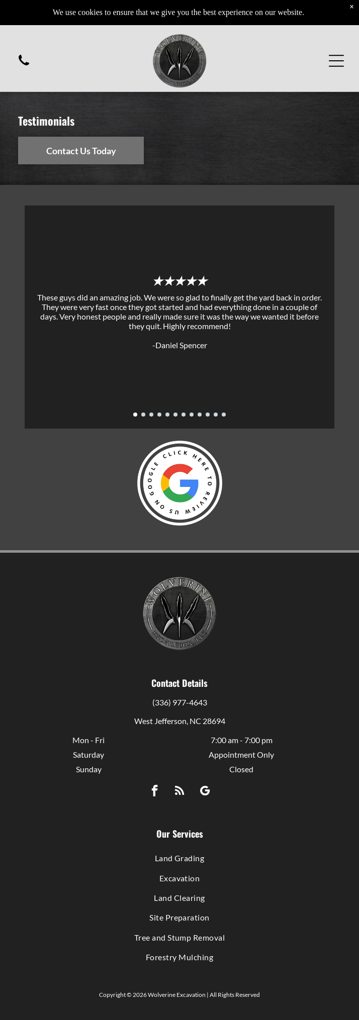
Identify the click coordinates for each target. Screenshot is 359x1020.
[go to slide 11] (216, 415)
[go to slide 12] (224, 415)
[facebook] (154, 792)
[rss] (180, 792)
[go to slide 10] (208, 415)
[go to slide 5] (167, 415)
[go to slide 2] (143, 415)
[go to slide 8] (192, 415)
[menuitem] (179, 858)
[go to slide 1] (135, 415)
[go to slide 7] (184, 415)
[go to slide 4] (159, 415)
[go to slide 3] (151, 415)
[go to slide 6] (175, 415)
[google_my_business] (205, 792)
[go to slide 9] (200, 415)
